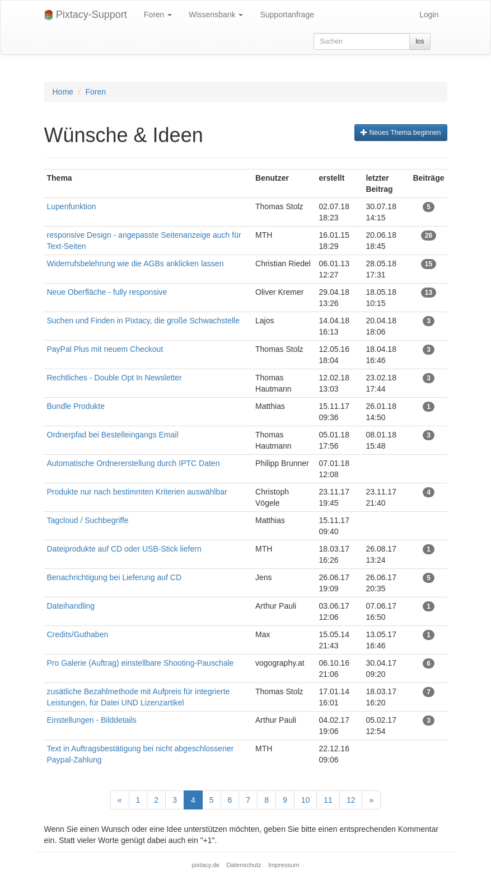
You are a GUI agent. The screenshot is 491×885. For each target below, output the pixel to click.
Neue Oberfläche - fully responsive (107, 292)
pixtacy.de (206, 865)
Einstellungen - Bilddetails (92, 719)
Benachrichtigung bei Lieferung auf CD (114, 577)
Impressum (283, 865)
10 (305, 799)
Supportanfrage (287, 14)
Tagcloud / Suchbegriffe (88, 520)
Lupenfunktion (71, 206)
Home (63, 91)
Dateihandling (71, 605)
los (419, 41)
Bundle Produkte (76, 406)
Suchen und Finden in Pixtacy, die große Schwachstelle (143, 320)
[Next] (371, 799)
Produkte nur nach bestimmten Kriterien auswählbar (137, 491)
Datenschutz (244, 865)
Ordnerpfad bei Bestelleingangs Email (113, 434)
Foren (158, 14)
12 (351, 799)
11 (328, 799)
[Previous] (119, 799)
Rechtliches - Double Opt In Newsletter (114, 377)
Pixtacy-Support (85, 15)
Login (428, 14)
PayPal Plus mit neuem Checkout (105, 349)
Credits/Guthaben (78, 634)
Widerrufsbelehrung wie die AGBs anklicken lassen (135, 263)
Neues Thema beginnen (401, 132)
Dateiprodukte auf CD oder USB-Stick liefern (124, 548)
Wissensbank (216, 14)
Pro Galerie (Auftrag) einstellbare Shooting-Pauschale (140, 662)
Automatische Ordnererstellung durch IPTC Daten (133, 463)
